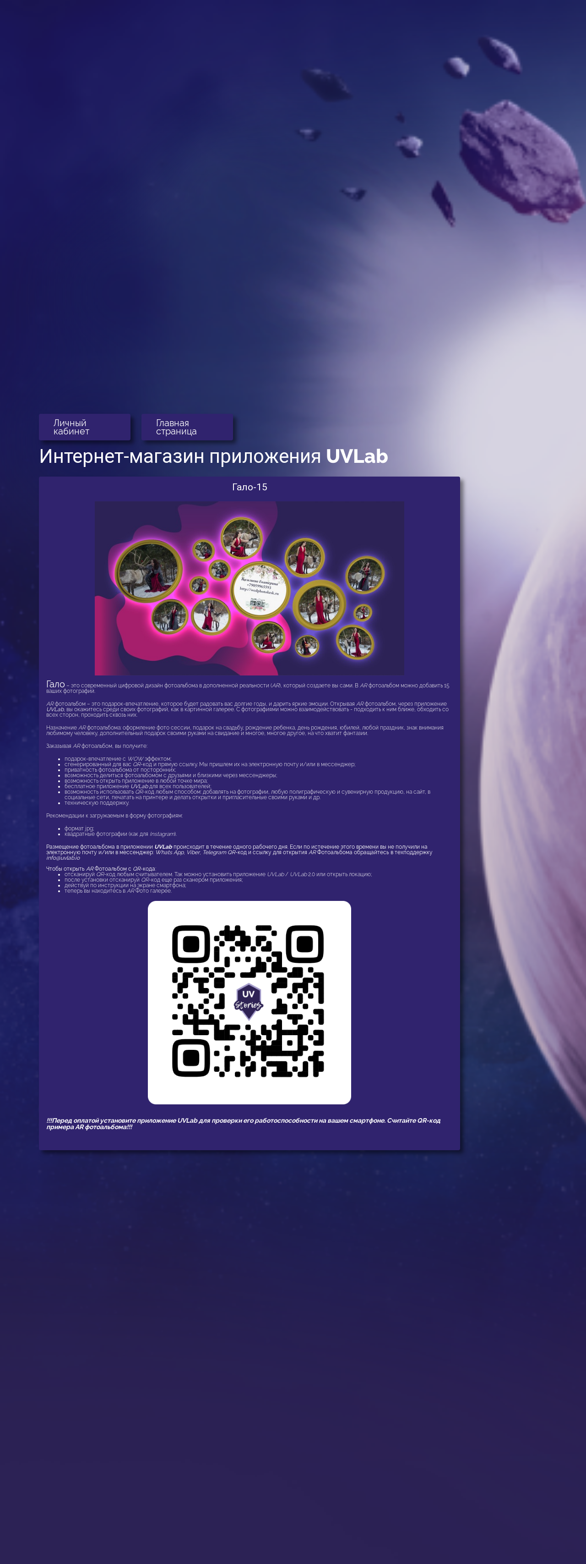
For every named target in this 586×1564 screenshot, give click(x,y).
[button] (84, 427)
